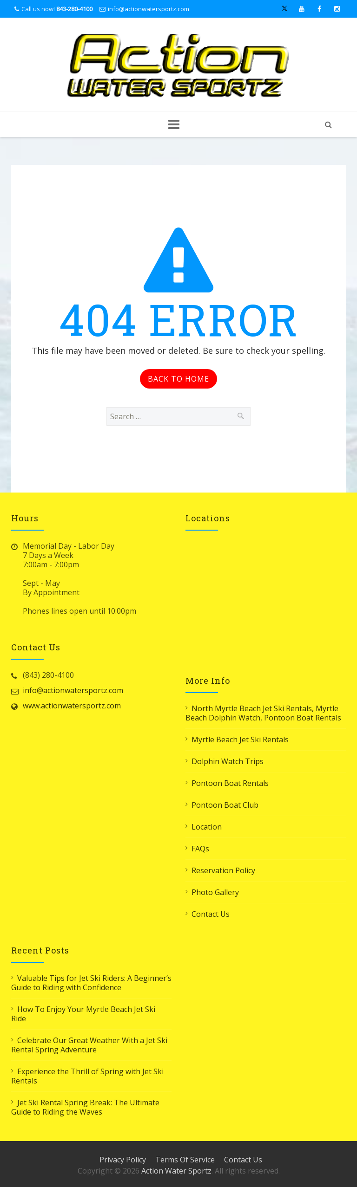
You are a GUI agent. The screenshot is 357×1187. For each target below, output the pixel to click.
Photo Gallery (215, 892)
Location (207, 827)
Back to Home (178, 379)
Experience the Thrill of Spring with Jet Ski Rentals (87, 1076)
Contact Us (211, 914)
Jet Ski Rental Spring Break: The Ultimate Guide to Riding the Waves (85, 1107)
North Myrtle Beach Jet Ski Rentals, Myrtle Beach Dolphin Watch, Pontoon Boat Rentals (263, 713)
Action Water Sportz (176, 1171)
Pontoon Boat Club (225, 805)
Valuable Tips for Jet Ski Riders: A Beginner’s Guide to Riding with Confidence (91, 982)
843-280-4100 (74, 9)
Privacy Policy (122, 1160)
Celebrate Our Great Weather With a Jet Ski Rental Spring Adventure (89, 1045)
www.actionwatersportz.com (72, 706)
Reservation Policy (223, 870)
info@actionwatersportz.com (148, 9)
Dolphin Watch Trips (228, 761)
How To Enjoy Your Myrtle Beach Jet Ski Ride (83, 1014)
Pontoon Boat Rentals (230, 783)
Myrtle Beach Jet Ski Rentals (240, 739)
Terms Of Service (185, 1160)
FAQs (200, 848)
